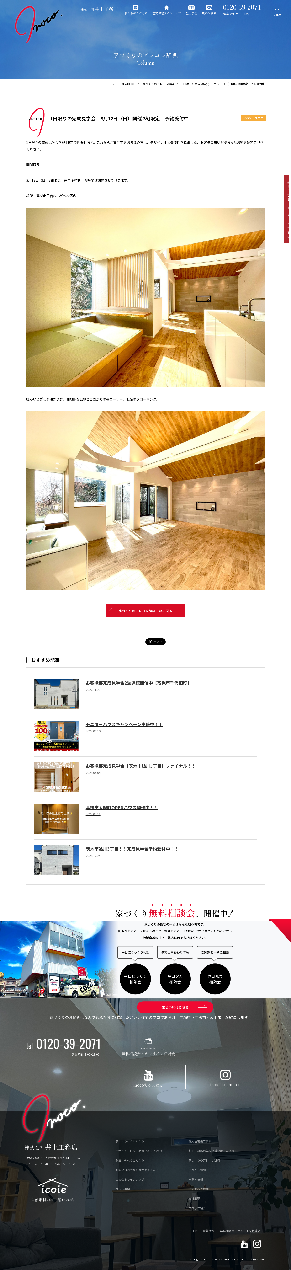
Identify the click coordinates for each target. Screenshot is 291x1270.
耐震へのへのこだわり (130, 1160)
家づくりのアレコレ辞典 (158, 84)
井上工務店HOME (124, 84)
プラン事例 (123, 1189)
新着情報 (208, 1231)
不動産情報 (196, 1180)
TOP (194, 1231)
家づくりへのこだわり (130, 1141)
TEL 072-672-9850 (38, 1164)
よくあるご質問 (199, 1189)
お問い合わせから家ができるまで (137, 1170)
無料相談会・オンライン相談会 (240, 1231)
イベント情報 (197, 1170)
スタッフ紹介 (197, 1208)
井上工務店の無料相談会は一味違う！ (213, 1151)
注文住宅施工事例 (200, 1141)
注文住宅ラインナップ (130, 1180)
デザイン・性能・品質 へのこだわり (139, 1151)
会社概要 (194, 1199)
